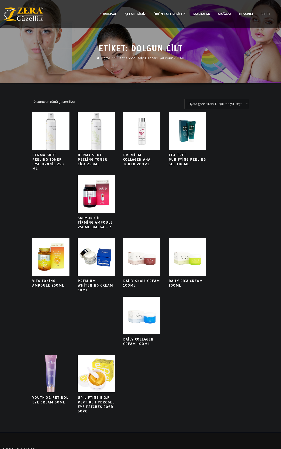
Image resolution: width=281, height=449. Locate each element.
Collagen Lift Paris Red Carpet (25, 352)
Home (105, 58)
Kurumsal (108, 14)
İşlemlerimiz (135, 14)
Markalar (201, 14)
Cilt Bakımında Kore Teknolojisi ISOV (29, 360)
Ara (11, 407)
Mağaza (224, 14)
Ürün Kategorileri (169, 14)
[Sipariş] (216, 104)
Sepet (265, 14)
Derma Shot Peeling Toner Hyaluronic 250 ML (151, 58)
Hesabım (246, 14)
